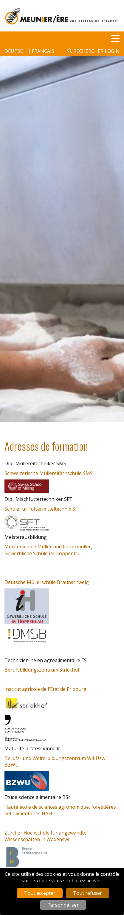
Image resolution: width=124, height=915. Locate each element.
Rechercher (85, 51)
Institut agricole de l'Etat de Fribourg (45, 689)
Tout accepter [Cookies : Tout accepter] (39, 893)
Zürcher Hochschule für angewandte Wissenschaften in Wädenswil (45, 836)
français (43, 51)
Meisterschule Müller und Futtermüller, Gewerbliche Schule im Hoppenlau (48, 549)
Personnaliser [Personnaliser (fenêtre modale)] (63, 905)
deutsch (16, 51)
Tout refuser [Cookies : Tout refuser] (87, 893)
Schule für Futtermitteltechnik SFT (42, 509)
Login (112, 51)
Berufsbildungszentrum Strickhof (42, 670)
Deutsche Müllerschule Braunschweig (46, 582)
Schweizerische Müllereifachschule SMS (48, 473)
